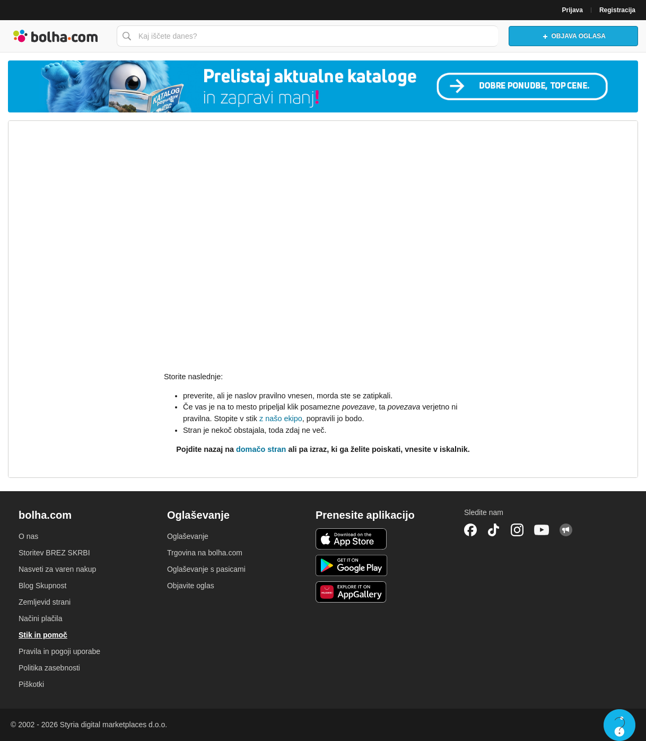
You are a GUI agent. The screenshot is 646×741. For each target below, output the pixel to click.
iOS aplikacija (351, 539)
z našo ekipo (280, 418)
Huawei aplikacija (351, 592)
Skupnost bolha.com (566, 530)
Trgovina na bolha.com (204, 552)
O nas (28, 536)
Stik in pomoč (43, 635)
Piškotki (31, 684)
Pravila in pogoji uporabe (59, 651)
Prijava (572, 10)
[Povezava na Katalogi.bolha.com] (323, 86)
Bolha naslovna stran (55, 36)
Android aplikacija (351, 565)
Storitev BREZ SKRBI (54, 552)
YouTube (541, 530)
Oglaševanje (187, 536)
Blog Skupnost (42, 585)
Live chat (619, 725)
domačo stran (261, 449)
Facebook (470, 530)
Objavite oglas (190, 585)
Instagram (517, 530)
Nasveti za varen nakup (57, 569)
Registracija (617, 10)
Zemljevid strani (45, 602)
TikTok (493, 530)
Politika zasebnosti (49, 668)
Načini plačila (40, 618)
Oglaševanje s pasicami (206, 569)
